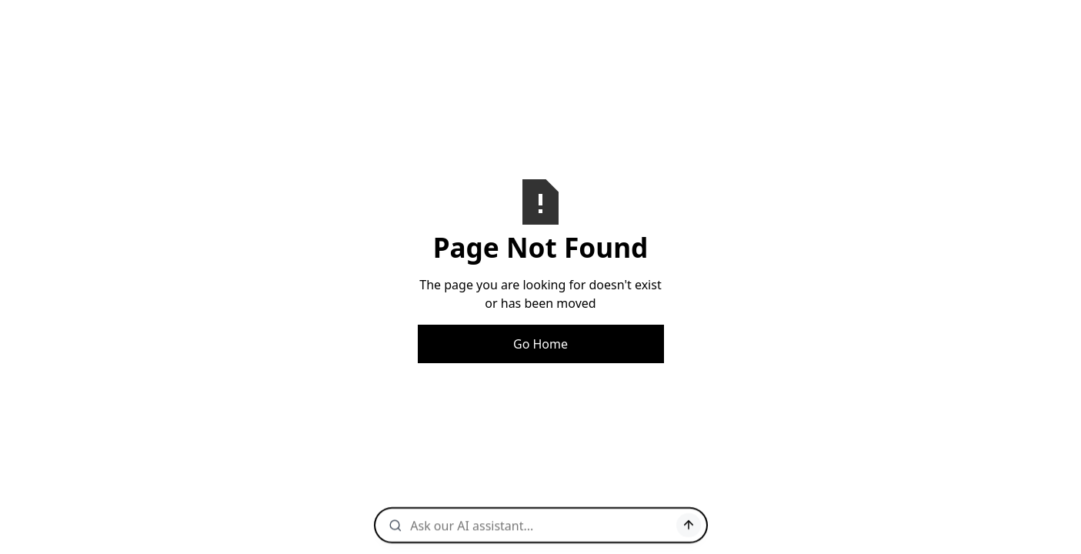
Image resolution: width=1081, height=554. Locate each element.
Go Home (540, 343)
